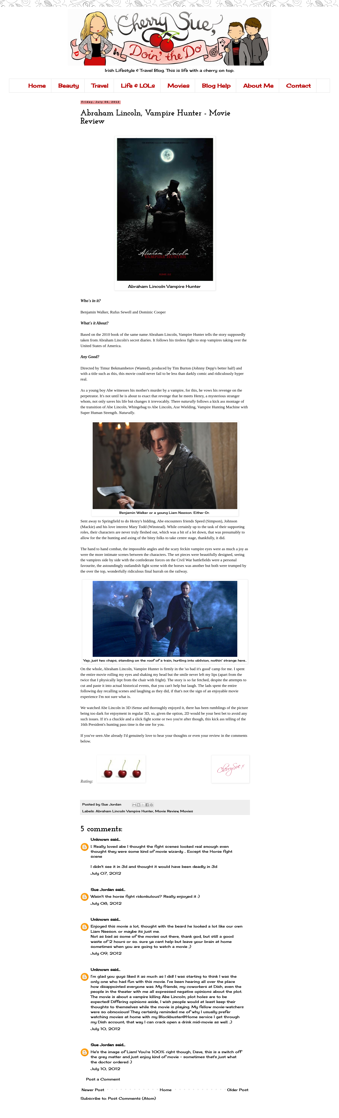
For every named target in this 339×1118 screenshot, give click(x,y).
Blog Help (216, 85)
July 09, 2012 (106, 953)
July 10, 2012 (105, 1028)
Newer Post (93, 1089)
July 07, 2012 (106, 873)
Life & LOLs (138, 85)
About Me (258, 85)
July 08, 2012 (106, 903)
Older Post (237, 1089)
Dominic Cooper (152, 312)
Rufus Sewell (120, 312)
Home (37, 85)
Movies (178, 85)
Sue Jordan (102, 889)
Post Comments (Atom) (132, 1098)
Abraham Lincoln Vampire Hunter (165, 286)
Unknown (100, 839)
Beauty (68, 85)
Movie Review (167, 811)
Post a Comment (103, 1079)
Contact (298, 85)
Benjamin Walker (94, 312)
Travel (100, 85)
